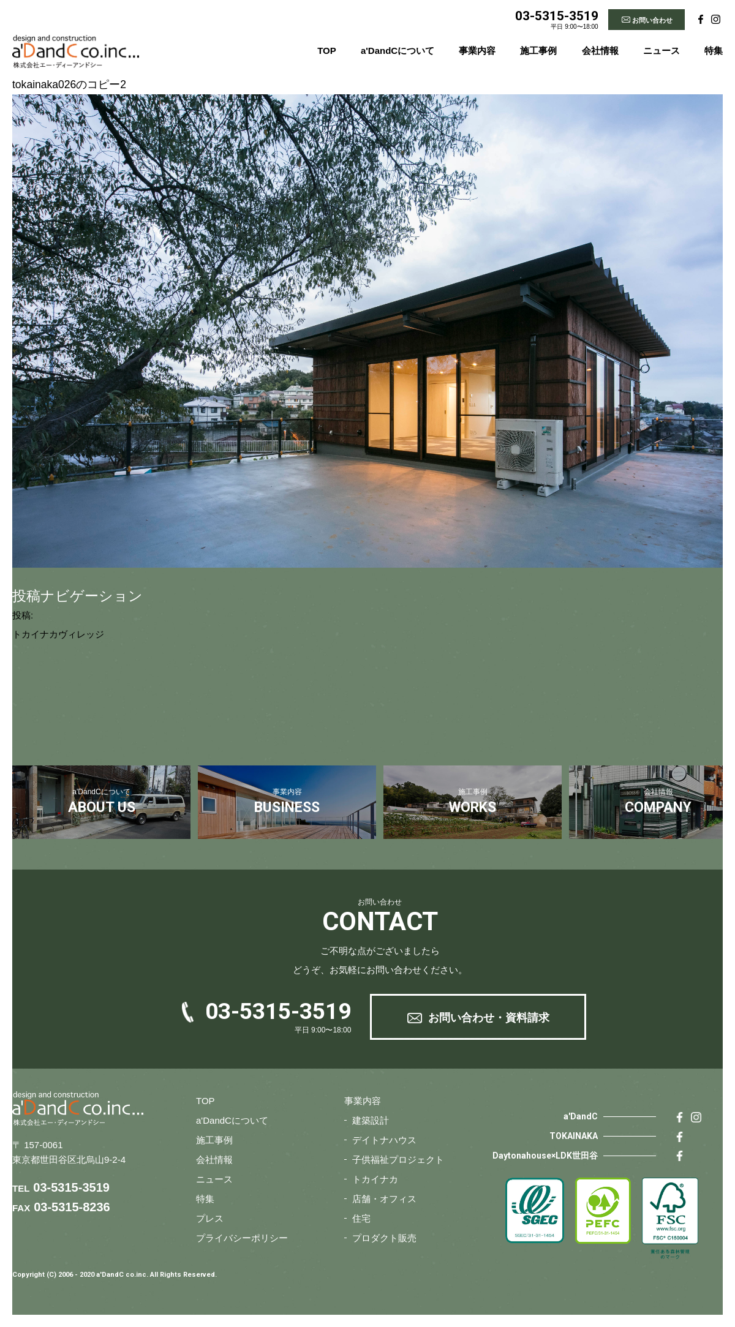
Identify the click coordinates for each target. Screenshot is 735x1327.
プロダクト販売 (384, 1238)
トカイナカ (375, 1179)
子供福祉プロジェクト (398, 1159)
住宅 (361, 1218)
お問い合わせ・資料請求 (488, 1018)
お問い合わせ (652, 20)
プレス (210, 1218)
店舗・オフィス (384, 1199)
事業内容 (477, 50)
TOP (326, 50)
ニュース (661, 50)
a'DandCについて (397, 50)
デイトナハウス (384, 1140)
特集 (713, 50)
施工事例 (538, 50)
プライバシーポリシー (242, 1238)
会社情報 (600, 50)
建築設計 (370, 1120)
